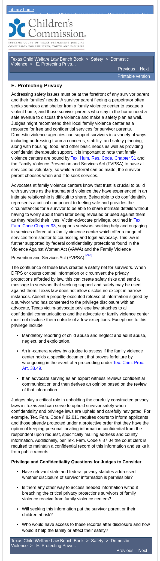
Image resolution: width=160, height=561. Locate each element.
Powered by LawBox (128, 14)
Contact (33, 14)
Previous (126, 69)
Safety (97, 59)
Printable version (133, 76)
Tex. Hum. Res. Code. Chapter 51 (103, 158)
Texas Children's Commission (74, 14)
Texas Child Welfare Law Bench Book (47, 59)
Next (144, 69)
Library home (21, 9)
